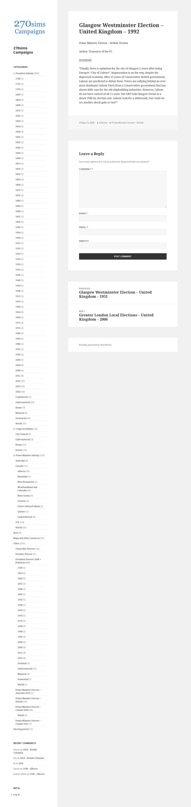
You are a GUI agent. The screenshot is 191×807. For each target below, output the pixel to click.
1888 (18, 211)
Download (85, 60)
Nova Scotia (24, 495)
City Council (22, 434)
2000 (18, 359)
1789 (20, 567)
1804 (18, 99)
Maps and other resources (26, 538)
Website (84, 241)
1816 (18, 115)
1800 (18, 94)
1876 (18, 195)
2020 (18, 386)
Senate (19, 450)
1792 (18, 84)
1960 (18, 306)
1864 (18, 179)
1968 (18, 317)
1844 (18, 152)
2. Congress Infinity (23, 428)
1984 (18, 338)
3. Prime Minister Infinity (26, 455)
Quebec (21, 511)
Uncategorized (20, 729)
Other (16, 543)
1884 (18, 206)
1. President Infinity (23, 73)
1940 (18, 280)
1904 (18, 232)
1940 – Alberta (30, 768)
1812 (18, 110)
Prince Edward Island (29, 506)
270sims (103, 122)
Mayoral (20, 412)
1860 (18, 174)
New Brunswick (26, 481)
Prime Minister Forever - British (128, 122)
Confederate (22, 397)
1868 (18, 184)
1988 (18, 343)
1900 (18, 227)
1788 (18, 78)
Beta (15, 532)
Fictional (22, 663)
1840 (18, 147)
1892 (18, 216)
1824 (18, 126)
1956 (18, 301)
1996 (18, 354)
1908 (18, 237)
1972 (18, 322)
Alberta (21, 471)
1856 (18, 168)
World (19, 423)
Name (83, 213)
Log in (16, 794)
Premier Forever (24, 554)
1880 (18, 200)
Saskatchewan (25, 516)
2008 (18, 370)
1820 (18, 121)
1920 (18, 253)
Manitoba (22, 476)
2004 (18, 365)
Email (83, 227)
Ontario (21, 501)
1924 (18, 259)
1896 (18, 221)
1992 (18, 349)
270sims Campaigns (23, 50)
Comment (86, 169)
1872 (18, 190)
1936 (18, 275)
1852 (18, 163)
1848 (18, 158)
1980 (18, 333)
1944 (18, 285)
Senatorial (21, 418)
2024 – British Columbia (32, 758)
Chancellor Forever (25, 548)
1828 (18, 131)
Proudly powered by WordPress (95, 344)
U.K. (18, 522)
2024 (18, 391)
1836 (18, 142)
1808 (18, 105)
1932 (18, 269)
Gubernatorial (23, 402)
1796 (18, 89)
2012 (18, 375)
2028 (20, 763)
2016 (18, 381)
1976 (18, 328)
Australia (20, 460)
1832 (18, 137)
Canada (19, 466)
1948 (18, 290)
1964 (18, 312)
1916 (18, 248)
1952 (18, 296)
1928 (18, 264)
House (19, 407)
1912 (18, 243)
